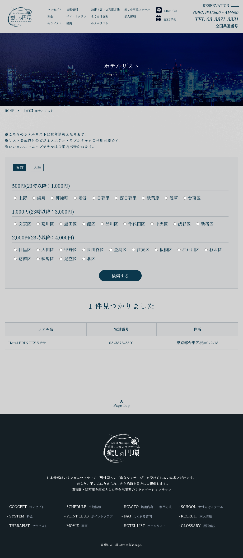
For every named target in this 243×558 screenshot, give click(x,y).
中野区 (68, 249)
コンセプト (54, 9)
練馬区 (45, 258)
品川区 (109, 223)
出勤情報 (72, 9)
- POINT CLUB (88, 516)
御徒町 (59, 198)
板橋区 (163, 249)
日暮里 (101, 198)
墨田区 (68, 223)
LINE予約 (166, 11)
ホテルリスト (99, 23)
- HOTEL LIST (144, 526)
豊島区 (118, 249)
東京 (19, 167)
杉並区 (213, 249)
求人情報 (130, 16)
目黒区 (22, 249)
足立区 (68, 258)
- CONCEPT (25, 507)
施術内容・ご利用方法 (105, 9)
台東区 (192, 198)
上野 (20, 198)
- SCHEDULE (82, 507)
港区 (88, 223)
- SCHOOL (201, 507)
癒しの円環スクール (137, 9)
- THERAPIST (27, 526)
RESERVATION (216, 5)
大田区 (45, 249)
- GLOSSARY (197, 526)
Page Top (121, 403)
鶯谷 (80, 198)
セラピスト (54, 23)
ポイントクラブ (76, 16)
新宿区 (205, 223)
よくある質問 (99, 16)
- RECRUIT (195, 516)
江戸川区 (188, 249)
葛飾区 (22, 258)
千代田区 (134, 223)
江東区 (141, 249)
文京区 (22, 223)
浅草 (171, 198)
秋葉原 (150, 198)
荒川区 (45, 223)
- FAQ (137, 516)
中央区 (159, 223)
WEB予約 (165, 19)
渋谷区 (182, 223)
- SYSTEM (20, 516)
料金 (50, 16)
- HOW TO (147, 507)
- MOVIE (76, 526)
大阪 (37, 167)
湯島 (39, 198)
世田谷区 (93, 249)
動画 (69, 23)
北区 (88, 258)
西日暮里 (126, 198)
